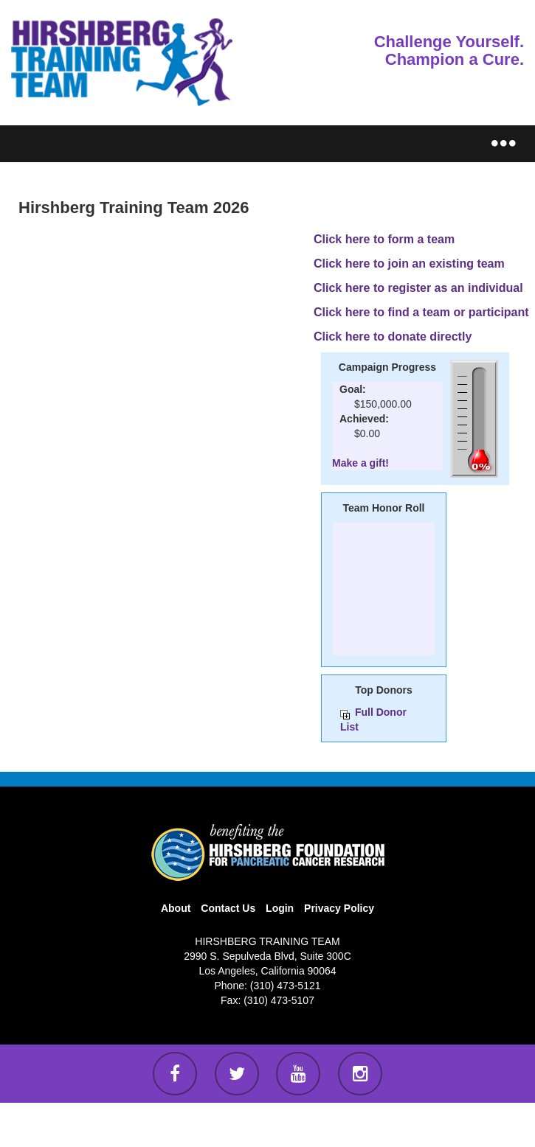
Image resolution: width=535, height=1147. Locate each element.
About (175, 908)
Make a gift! (360, 463)
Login (280, 908)
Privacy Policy (339, 908)
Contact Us (228, 908)
